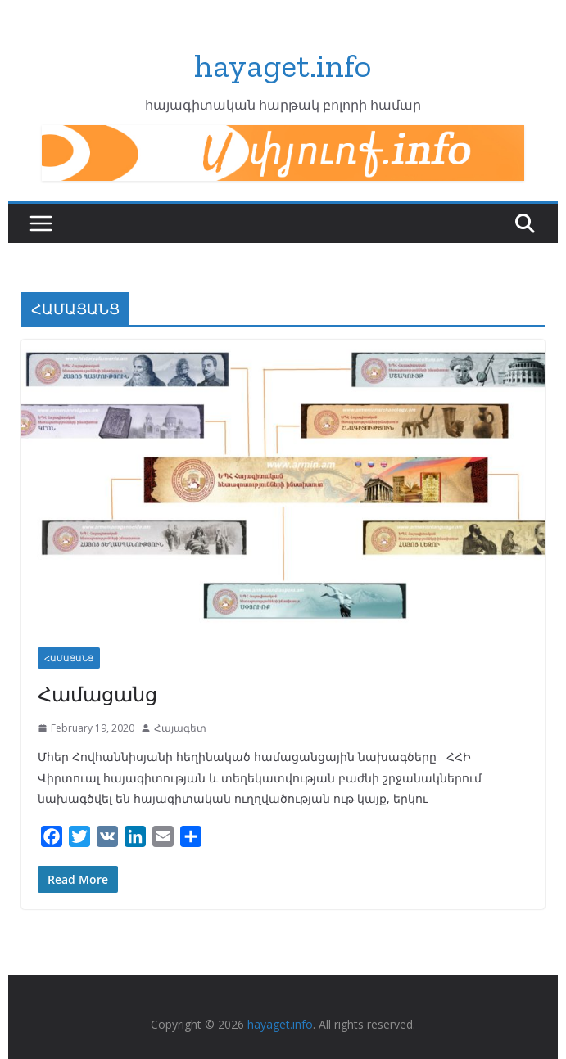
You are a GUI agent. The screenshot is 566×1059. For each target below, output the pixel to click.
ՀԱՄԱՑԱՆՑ (68, 658)
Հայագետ (180, 728)
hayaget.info (282, 65)
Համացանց (97, 693)
